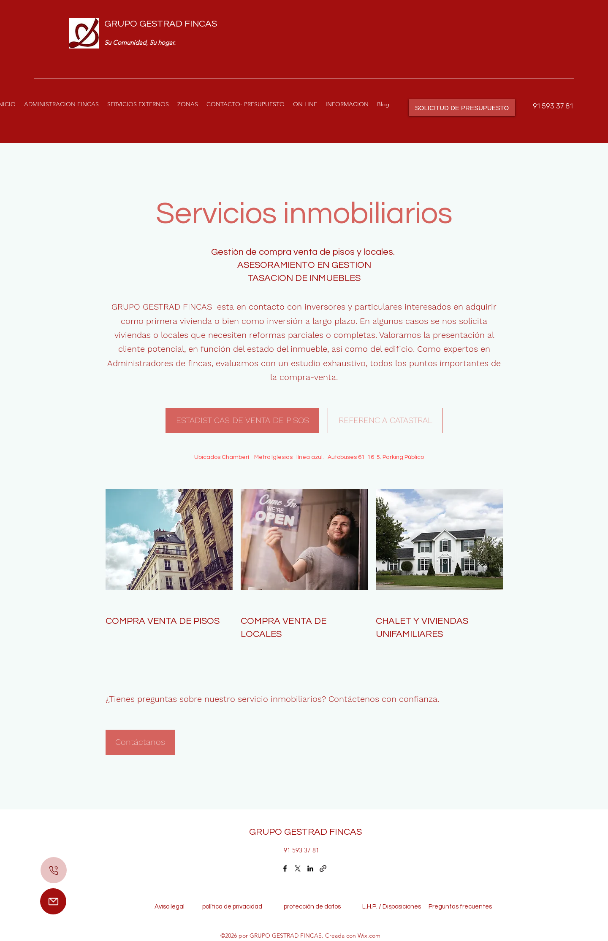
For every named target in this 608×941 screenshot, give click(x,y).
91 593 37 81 (553, 106)
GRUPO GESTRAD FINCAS (160, 24)
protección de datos (312, 906)
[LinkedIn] (310, 868)
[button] (138, 104)
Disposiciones (402, 906)
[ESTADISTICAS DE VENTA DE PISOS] (242, 420)
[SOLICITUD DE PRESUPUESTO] (462, 107)
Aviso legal (171, 906)
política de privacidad (234, 906)
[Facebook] (285, 868)
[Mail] (53, 901)
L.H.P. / (367, 906)
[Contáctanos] (140, 742)
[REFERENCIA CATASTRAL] (385, 420)
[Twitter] (297, 868)
